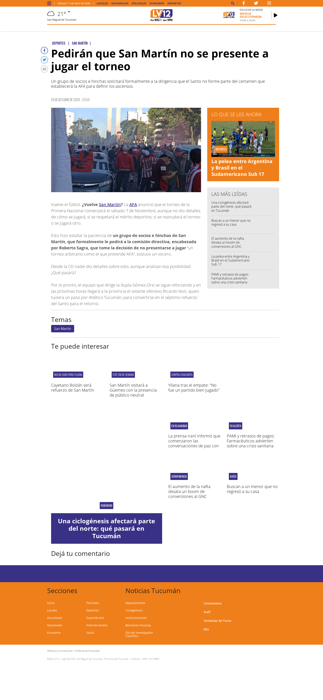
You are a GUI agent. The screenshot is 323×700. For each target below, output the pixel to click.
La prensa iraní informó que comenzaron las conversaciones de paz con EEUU (194, 443)
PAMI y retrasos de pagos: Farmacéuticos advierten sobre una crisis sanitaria (230, 278)
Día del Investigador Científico (139, 634)
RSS (206, 629)
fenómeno (106, 505)
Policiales (139, 3)
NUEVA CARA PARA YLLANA (68, 374)
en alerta (235, 425)
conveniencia (179, 476)
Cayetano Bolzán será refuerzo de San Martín (72, 387)
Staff (207, 612)
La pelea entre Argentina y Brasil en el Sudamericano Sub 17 (242, 167)
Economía (157, 3)
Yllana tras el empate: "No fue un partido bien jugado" (194, 387)
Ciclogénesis (134, 610)
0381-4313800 (150, 659)
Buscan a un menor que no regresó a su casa (230, 222)
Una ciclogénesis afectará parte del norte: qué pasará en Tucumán (231, 206)
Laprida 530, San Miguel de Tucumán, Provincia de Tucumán (95, 659)
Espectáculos (95, 618)
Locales (102, 3)
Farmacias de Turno (217, 621)
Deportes (174, 3)
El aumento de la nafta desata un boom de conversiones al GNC (227, 242)
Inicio (51, 603)
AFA (133, 204)
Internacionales (97, 625)
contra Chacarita (182, 374)
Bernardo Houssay (138, 625)
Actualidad (54, 618)
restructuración (136, 618)
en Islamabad (179, 425)
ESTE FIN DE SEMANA (123, 374)
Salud (90, 633)
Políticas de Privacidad (87, 650)
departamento (135, 603)
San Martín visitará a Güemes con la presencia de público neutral (133, 390)
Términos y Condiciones (60, 650)
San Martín (110, 204)
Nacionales (119, 3)
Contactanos (213, 603)
